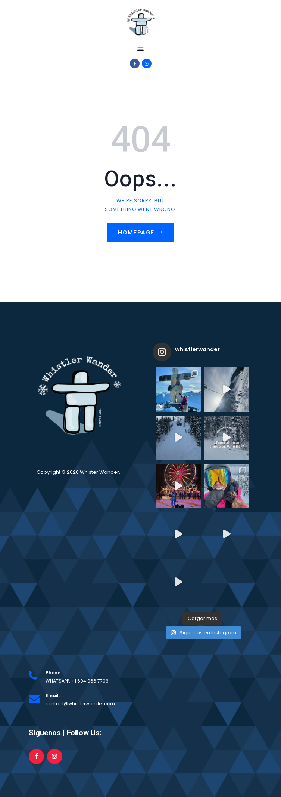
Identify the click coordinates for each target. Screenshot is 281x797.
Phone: (54, 672)
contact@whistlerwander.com (80, 704)
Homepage (136, 233)
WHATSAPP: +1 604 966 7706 (77, 681)
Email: (53, 695)
